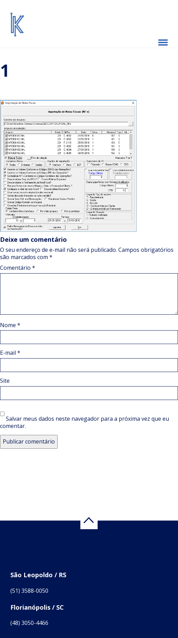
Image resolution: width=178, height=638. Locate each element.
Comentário (17, 268)
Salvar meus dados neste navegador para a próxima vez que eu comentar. (84, 422)
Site (5, 380)
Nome (10, 325)
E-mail (10, 352)
